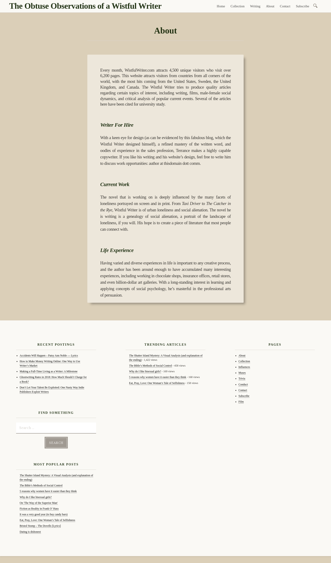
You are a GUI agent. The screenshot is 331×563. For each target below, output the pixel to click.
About (270, 6)
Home (221, 6)
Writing (255, 6)
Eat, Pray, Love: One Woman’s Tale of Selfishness (47, 520)
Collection (238, 6)
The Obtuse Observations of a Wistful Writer (85, 6)
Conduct (243, 384)
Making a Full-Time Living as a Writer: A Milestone (49, 371)
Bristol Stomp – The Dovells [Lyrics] (40, 525)
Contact (285, 6)
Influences (244, 367)
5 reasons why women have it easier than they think (48, 491)
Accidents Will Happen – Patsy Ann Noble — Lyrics (49, 355)
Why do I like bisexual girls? (36, 497)
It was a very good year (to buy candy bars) (44, 514)
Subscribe (302, 6)
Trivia (242, 378)
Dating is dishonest (30, 531)
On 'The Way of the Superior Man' (39, 502)
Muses (242, 372)
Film (241, 401)
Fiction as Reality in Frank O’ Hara (39, 508)
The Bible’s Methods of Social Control (41, 485)
